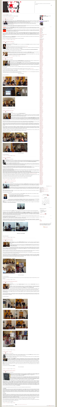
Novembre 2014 (41, 95)
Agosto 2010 (41, 62)
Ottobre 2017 (41, 118)
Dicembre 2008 (41, 49)
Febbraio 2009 (41, 50)
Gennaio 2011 (41, 65)
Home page (4, 405)
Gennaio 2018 (41, 120)
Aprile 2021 (41, 145)
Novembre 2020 (41, 142)
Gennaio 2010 (41, 57)
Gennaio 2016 (41, 104)
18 (26, 404)
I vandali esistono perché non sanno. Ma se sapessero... (9, 370)
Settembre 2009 (41, 55)
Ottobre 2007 (41, 40)
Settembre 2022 (41, 156)
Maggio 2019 (41, 130)
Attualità (10, 182)
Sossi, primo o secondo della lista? (7, 157)
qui (8, 154)
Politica (40, 35)
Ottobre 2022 (41, 157)
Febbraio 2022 (41, 152)
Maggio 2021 (41, 146)
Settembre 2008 (41, 47)
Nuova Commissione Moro (43, 34)
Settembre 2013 (41, 86)
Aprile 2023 (41, 161)
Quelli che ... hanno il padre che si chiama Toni (8, 41)
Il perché (41, 220)
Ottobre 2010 (41, 63)
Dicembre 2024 (41, 174)
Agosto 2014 (41, 93)
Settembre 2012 (41, 78)
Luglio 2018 (41, 124)
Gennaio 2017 (41, 112)
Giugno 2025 (41, 178)
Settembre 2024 (41, 172)
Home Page (4, 14)
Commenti (7, 39)
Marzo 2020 (41, 137)
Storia (40, 37)
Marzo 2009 (41, 51)
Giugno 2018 (41, 123)
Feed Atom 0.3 (46, 227)
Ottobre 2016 (41, 110)
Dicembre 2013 (41, 88)
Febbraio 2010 (41, 58)
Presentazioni (41, 36)
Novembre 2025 (41, 181)
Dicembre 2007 (41, 41)
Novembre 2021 (41, 150)
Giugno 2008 (41, 45)
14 (23, 404)
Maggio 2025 (41, 177)
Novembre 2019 (41, 134)
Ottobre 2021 (41, 149)
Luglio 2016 (41, 108)
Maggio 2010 (41, 60)
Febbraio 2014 (41, 89)
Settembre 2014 (41, 94)
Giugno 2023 (41, 162)
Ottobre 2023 (41, 165)
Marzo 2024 (41, 168)
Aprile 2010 (41, 59)
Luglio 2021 (41, 147)
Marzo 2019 (41, 129)
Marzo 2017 (41, 113)
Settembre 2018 (41, 125)
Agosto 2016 (41, 109)
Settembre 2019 (41, 133)
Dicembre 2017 (41, 119)
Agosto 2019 (41, 132)
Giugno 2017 (41, 115)
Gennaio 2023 (41, 159)
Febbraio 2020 (41, 136)
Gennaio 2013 (41, 81)
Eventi (9, 19)
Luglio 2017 (41, 116)
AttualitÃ (41, 30)
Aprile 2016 (41, 106)
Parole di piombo (28, 71)
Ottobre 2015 (41, 102)
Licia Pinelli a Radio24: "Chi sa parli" (7, 351)
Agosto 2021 (41, 148)
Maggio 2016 (41, 107)
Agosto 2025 (41, 179)
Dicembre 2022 (41, 158)
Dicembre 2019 (41, 135)
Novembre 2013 (41, 87)
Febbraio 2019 (41, 128)
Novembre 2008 (41, 48)
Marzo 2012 (41, 74)
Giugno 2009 (41, 53)
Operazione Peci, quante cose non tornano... (8, 57)
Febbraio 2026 (41, 183)
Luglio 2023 (41, 163)
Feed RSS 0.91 (45, 226)
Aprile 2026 (41, 184)
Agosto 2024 (41, 171)
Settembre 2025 (41, 180)
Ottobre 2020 (41, 141)
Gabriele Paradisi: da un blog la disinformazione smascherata (10, 281)
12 (22, 404)
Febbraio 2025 (41, 175)
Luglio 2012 (41, 77)
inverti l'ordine (10, 14)
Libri (40, 33)
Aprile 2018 (41, 122)
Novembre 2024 (41, 173)
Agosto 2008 (41, 46)
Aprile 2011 (41, 67)
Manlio (4, 19)
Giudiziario (41, 32)
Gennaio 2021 (41, 143)
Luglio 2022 (41, 155)
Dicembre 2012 (41, 80)
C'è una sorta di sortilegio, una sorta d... (44, 189)
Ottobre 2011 (41, 71)
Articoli (40, 28)
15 (24, 404)
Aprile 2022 (41, 153)
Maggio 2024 (41, 169)
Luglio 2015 (41, 100)
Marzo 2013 (41, 82)
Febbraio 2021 (41, 144)
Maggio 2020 (41, 138)
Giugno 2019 (41, 131)
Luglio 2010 (41, 61)
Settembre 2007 (41, 39)
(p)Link (4, 39)
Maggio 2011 (41, 68)
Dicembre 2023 (41, 166)
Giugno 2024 (41, 170)
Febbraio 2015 (41, 97)
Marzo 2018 (41, 121)
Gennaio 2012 (41, 73)
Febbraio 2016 (41, 105)
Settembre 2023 (41, 164)
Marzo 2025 (41, 176)
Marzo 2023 (41, 160)
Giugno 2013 (41, 84)
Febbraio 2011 (41, 66)
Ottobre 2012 (41, 79)
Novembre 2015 (41, 103)
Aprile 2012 (41, 75)
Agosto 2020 (41, 140)
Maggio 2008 (41, 44)
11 (21, 404)
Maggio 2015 (41, 99)
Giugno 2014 (41, 92)
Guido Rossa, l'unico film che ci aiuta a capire (8, 110)
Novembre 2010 (41, 64)
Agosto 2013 (41, 85)
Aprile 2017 (41, 114)
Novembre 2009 (41, 56)
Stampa (14, 39)
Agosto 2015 (41, 101)
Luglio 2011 (41, 69)
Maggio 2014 (41, 91)
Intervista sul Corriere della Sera (33, 173)
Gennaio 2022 (41, 151)
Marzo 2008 (41, 43)
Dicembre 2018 (41, 127)
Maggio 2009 (41, 52)
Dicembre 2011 (41, 72)
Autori (40, 219)
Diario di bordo (32, 68)
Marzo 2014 (41, 90)
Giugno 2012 (41, 76)
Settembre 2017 (41, 117)
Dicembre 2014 (41, 96)
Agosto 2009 (41, 54)
